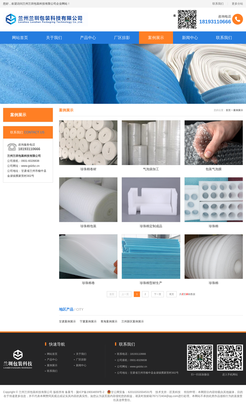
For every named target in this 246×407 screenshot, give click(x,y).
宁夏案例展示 (88, 321)
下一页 (157, 294)
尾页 (171, 294)
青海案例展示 (109, 321)
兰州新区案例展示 (132, 321)
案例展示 (156, 37)
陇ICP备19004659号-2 (90, 392)
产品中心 (88, 37)
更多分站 (237, 3)
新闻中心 (190, 37)
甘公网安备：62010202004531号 (129, 392)
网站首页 (20, 37)
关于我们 (54, 37)
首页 (228, 110)
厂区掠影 (122, 37)
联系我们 (218, 3)
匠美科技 (175, 392)
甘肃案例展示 (67, 321)
